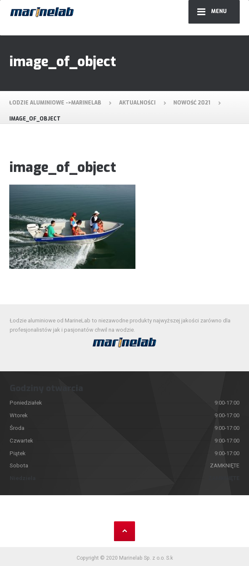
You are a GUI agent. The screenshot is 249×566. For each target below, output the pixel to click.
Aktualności (137, 102)
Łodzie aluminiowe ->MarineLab (55, 102)
